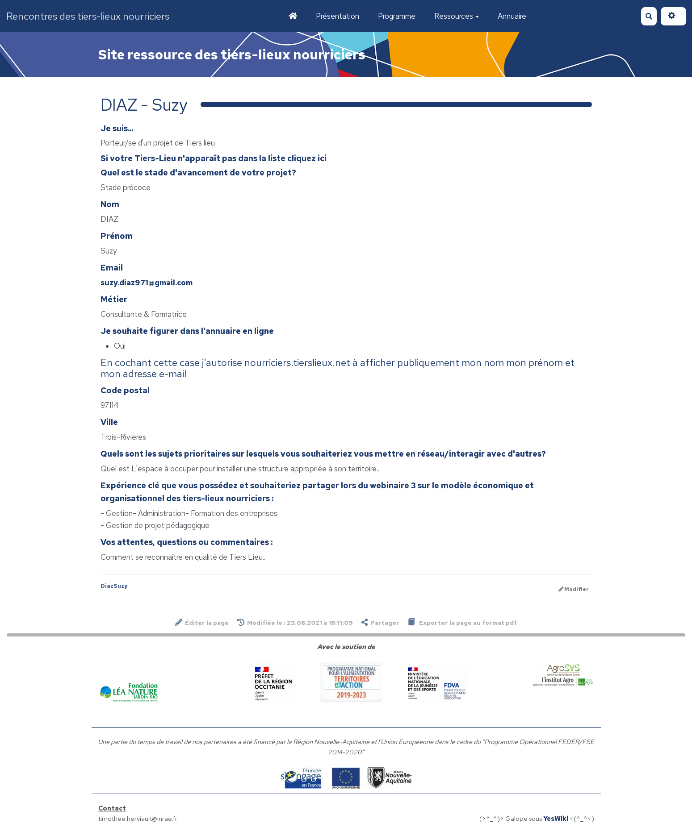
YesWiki (555, 818)
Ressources (456, 16)
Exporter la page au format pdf (462, 622)
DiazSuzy (114, 586)
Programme (396, 16)
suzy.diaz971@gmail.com (147, 282)
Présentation (337, 16)
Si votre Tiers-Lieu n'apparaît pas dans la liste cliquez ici (214, 158)
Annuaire (512, 16)
